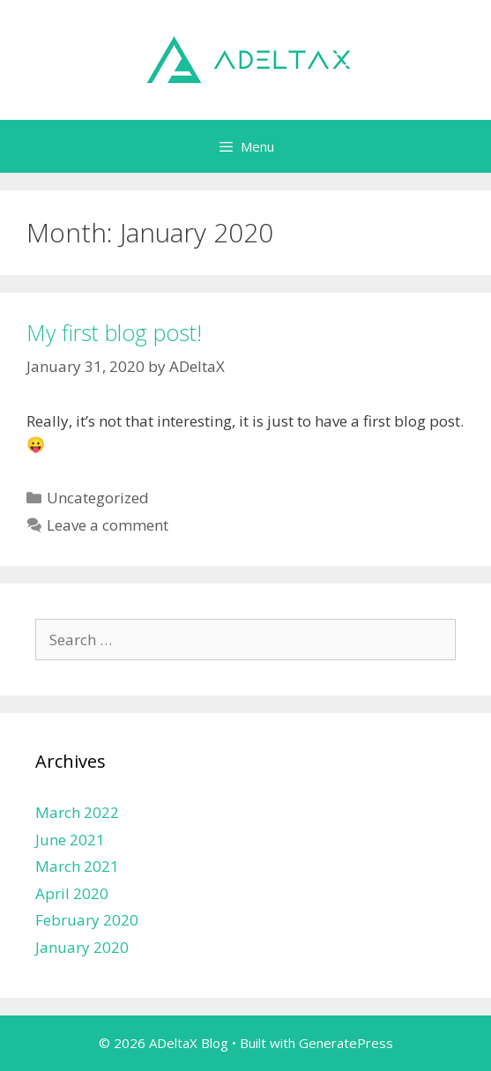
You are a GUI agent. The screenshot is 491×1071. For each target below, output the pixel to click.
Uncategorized (98, 497)
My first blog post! (114, 332)
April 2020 (71, 893)
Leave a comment (107, 525)
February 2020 (86, 920)
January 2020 (82, 947)
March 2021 (77, 866)
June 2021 (70, 839)
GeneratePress (346, 1043)
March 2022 (77, 812)
